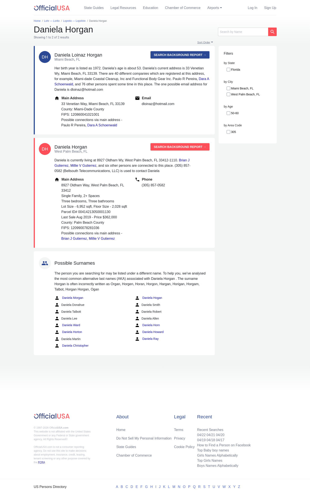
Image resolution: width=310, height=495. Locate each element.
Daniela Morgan (68, 298)
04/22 (201, 435)
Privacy (179, 438)
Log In (252, 8)
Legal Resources (123, 8)
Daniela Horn (147, 325)
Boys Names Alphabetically (217, 465)
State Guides (94, 8)
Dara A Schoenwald (102, 125)
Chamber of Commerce (182, 8)
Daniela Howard (149, 332)
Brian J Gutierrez (74, 238)
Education (150, 8)
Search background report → (180, 55)
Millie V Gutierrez (83, 165)
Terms (178, 430)
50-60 (235, 113)
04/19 (201, 440)
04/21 (210, 435)
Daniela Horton (68, 332)
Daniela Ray (147, 339)
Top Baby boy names (213, 450)
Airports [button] (213, 8)
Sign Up (270, 8)
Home (121, 430)
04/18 (210, 440)
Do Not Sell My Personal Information (144, 438)
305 (233, 132)
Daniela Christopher (71, 345)
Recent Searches (210, 430)
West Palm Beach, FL (245, 94)
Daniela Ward (67, 325)
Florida (235, 70)
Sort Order (203, 42)
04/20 (220, 435)
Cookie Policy (184, 447)
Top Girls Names (209, 460)
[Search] (243, 32)
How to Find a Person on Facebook (224, 445)
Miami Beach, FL (242, 88)
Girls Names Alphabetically (217, 455)
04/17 (220, 440)
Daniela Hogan (148, 298)
